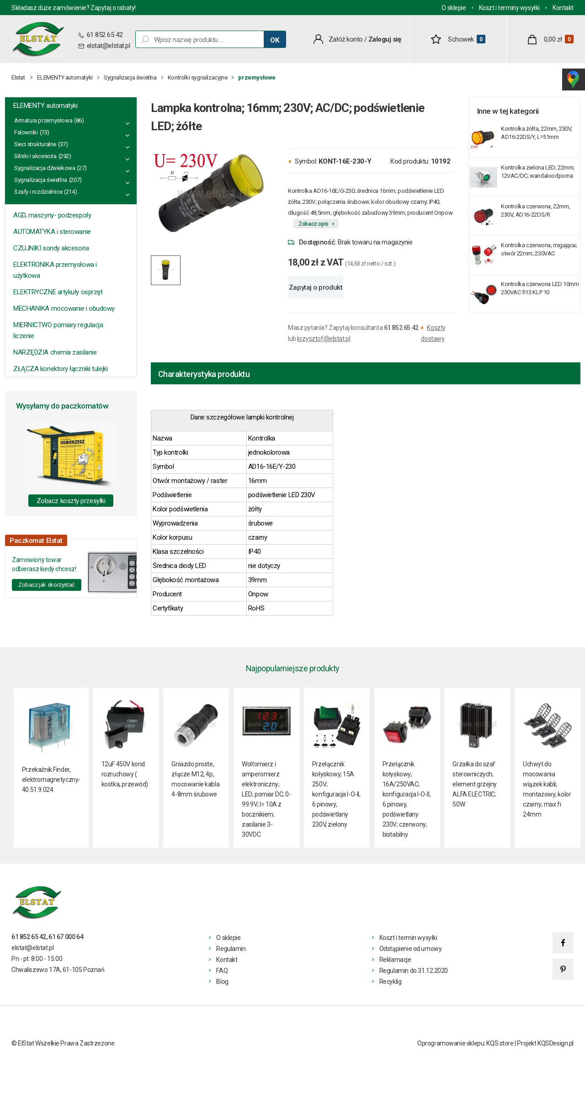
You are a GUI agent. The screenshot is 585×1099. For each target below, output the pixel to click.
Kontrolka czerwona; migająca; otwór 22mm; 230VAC (539, 249)
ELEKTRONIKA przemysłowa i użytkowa (55, 270)
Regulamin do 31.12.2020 (413, 970)
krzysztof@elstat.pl (323, 338)
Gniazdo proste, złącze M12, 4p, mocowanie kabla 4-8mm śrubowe (195, 779)
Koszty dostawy (433, 333)
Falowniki (26, 132)
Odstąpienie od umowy (410, 948)
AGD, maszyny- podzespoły (52, 215)
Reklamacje (395, 959)
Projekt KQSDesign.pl (545, 1043)
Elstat (18, 77)
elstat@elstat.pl (108, 46)
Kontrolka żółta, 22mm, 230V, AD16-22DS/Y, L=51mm (536, 132)
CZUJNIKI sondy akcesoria (51, 248)
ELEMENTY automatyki (65, 77)
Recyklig (390, 981)
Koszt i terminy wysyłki (509, 7)
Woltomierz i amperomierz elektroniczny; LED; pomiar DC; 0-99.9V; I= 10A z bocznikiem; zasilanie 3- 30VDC (266, 799)
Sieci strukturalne (35, 144)
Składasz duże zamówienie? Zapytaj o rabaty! (73, 7)
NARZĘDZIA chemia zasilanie (54, 352)
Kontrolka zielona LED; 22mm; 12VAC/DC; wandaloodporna (537, 171)
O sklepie (453, 7)
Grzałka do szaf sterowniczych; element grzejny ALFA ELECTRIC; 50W (474, 784)
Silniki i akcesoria (35, 156)
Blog (222, 981)
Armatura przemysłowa (43, 120)
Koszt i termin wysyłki (408, 937)
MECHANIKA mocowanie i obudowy (64, 308)
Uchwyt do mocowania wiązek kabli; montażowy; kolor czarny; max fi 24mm (547, 789)
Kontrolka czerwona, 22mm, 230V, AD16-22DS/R (535, 210)
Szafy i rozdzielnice (38, 191)
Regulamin (230, 948)
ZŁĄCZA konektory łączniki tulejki (60, 369)
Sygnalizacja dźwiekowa (44, 168)
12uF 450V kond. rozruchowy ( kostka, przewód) (124, 774)
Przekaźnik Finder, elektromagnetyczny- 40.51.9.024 (51, 779)
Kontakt (563, 7)
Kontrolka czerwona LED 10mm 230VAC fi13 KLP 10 (540, 288)
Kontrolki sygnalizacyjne (198, 77)
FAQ (222, 970)
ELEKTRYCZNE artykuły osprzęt (57, 292)
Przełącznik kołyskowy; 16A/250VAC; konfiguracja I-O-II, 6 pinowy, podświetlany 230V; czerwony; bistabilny (407, 799)
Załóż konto (346, 39)
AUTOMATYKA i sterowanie (52, 232)
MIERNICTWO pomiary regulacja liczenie (58, 330)
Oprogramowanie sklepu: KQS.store (465, 1043)
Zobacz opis (313, 224)
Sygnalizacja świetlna (130, 77)
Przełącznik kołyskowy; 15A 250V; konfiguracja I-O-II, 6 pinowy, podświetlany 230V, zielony (336, 794)
